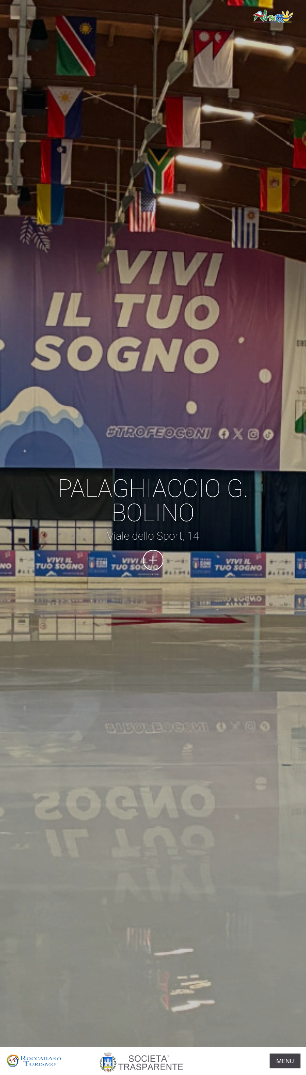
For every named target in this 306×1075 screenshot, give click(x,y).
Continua (153, 560)
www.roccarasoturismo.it (273, 16)
